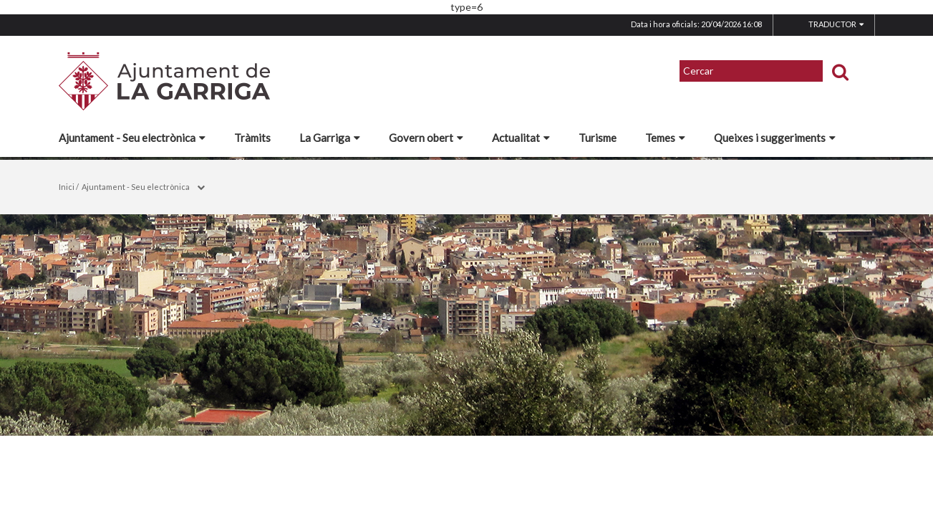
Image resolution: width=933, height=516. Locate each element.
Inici (66, 186)
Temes (665, 137)
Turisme (598, 137)
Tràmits (252, 137)
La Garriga (329, 137)
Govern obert (426, 137)
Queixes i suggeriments (775, 137)
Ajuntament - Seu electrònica (132, 137)
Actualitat (521, 137)
